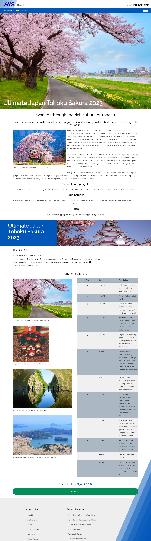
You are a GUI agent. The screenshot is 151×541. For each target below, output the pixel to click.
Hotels (70, 508)
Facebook (31, 509)
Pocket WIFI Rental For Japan (79, 484)
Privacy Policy (32, 499)
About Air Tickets (74, 523)
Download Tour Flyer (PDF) (74, 443)
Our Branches (32, 480)
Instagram (31, 514)
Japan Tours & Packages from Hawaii (82, 475)
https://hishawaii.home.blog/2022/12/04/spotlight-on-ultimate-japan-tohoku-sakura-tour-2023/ (51, 222)
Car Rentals (72, 513)
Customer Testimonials (77, 498)
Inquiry (29, 484)
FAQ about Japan (74, 503)
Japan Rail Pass (74, 489)
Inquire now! (75, 451)
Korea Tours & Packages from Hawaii (82, 480)
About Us (30, 475)
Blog (29, 504)
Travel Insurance (74, 518)
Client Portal (31, 489)
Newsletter (31, 494)
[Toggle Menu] (145, 12)
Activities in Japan (75, 494)
